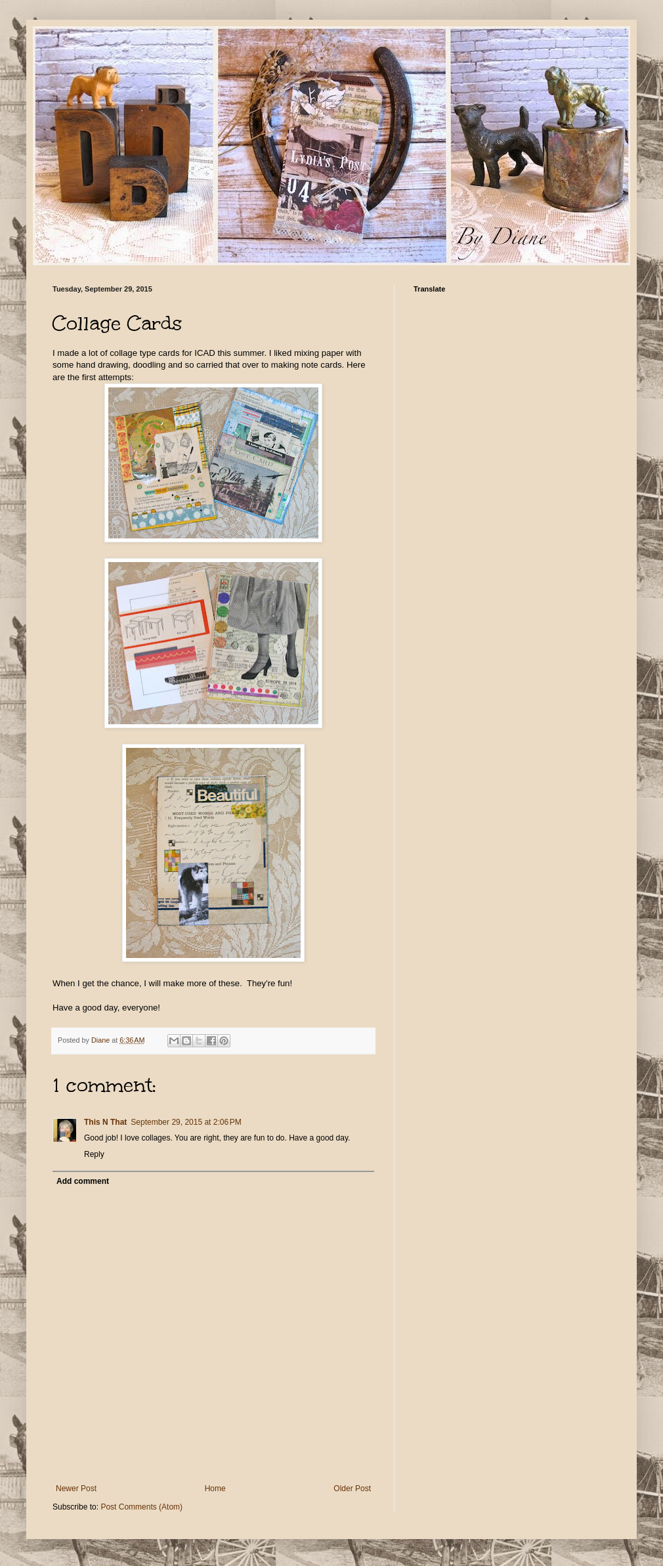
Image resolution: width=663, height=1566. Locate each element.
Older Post (352, 1488)
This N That (105, 1122)
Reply (94, 1154)
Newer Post (76, 1488)
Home (215, 1488)
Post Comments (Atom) (141, 1507)
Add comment (82, 1181)
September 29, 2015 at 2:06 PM (186, 1122)
